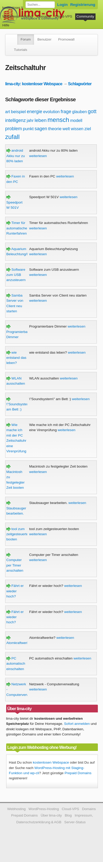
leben (41, 120)
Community (85, 16)
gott (92, 111)
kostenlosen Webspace (51, 762)
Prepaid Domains (78, 773)
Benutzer (44, 39)
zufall (12, 136)
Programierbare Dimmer (18, 331)
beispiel (18, 111)
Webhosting (16, 809)
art (7, 112)
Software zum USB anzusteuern (16, 275)
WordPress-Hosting (17, 16)
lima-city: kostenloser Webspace (33, 83)
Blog (68, 815)
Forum (26, 39)
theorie (55, 128)
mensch (58, 119)
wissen (77, 129)
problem (13, 128)
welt (66, 129)
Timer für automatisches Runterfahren (17, 228)
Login (62, 4)
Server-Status (75, 822)
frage (66, 111)
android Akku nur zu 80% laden (15, 156)
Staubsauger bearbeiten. (16, 508)
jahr (30, 120)
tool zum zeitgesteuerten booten (18, 534)
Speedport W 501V (14, 202)
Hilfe (5, 25)
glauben (79, 112)
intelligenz (15, 120)
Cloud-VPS (63, 16)
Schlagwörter (79, 83)
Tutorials (20, 50)
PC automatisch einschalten (15, 663)
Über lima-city (51, 815)
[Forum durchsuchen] (40, 4)
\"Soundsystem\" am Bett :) (19, 404)
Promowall (66, 39)
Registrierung (82, 4)
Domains (44, 16)
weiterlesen (38, 156)
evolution (51, 112)
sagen (41, 128)
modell (76, 120)
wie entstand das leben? (16, 358)
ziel (87, 128)
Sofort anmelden (77, 724)
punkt (28, 128)
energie (34, 111)
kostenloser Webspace (20, 8)
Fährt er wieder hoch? (15, 591)
